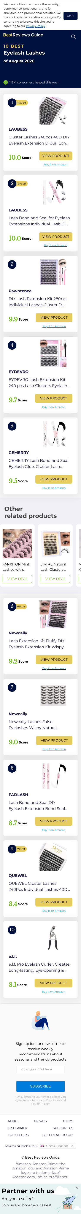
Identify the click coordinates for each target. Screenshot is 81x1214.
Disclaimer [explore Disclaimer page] (17, 1128)
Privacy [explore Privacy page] (41, 1121)
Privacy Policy (35, 26)
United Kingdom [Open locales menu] (57, 1145)
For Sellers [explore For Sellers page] (18, 1135)
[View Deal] (17, 555)
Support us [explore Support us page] (63, 1128)
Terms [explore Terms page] (68, 1121)
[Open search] (73, 37)
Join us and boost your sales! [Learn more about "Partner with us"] (26, 1205)
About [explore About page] (13, 1121)
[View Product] (40, 132)
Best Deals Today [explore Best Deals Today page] (57, 1135)
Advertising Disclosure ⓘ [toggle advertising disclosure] (21, 1145)
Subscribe (40, 1086)
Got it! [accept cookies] (70, 15)
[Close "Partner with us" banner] (76, 1187)
